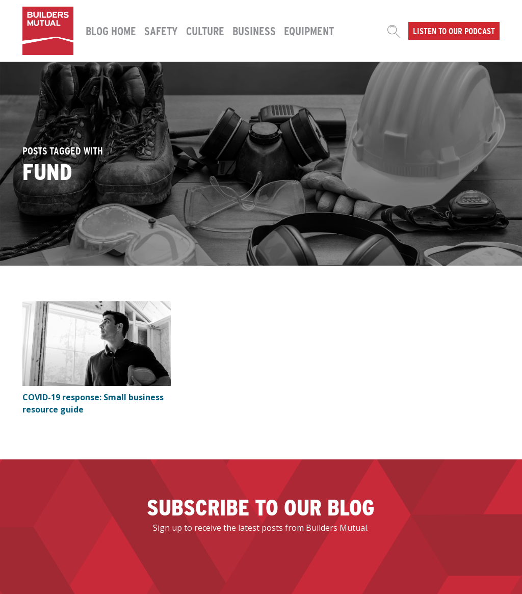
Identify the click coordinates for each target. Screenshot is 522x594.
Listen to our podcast (454, 30)
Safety (161, 30)
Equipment (309, 30)
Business (254, 30)
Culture (205, 30)
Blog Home (111, 30)
